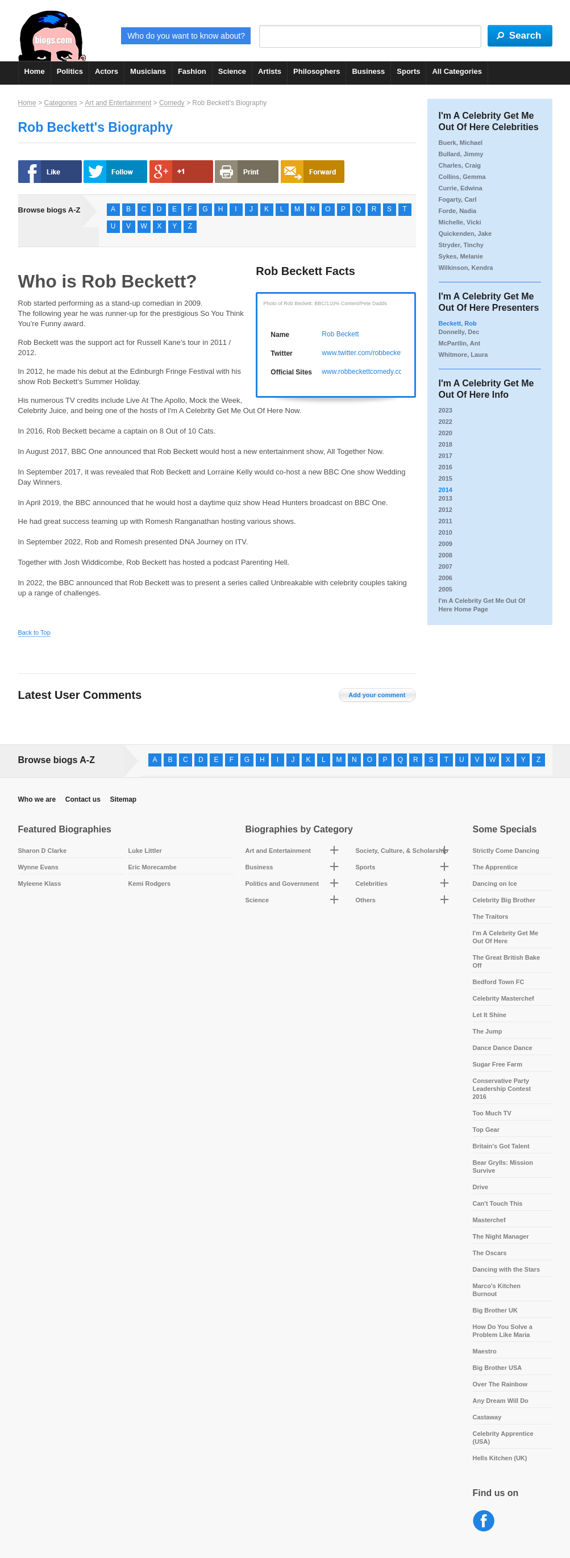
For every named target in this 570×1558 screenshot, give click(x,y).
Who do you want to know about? (186, 35)
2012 (445, 509)
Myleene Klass (39, 883)
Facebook (484, 1521)
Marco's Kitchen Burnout (497, 1289)
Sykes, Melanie (461, 256)
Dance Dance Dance (502, 1047)
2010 (445, 532)
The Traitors (491, 916)
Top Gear (486, 1129)
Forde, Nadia (458, 210)
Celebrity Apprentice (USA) (503, 1437)
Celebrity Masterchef (503, 998)
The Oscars (490, 1252)
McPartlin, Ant (460, 343)
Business (368, 71)
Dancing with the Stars (506, 1269)
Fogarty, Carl (458, 199)
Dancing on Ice (495, 883)
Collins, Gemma (462, 176)
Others (366, 900)
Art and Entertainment (118, 103)
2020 (445, 433)
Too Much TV (492, 1113)
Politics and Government (282, 883)
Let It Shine (489, 1014)
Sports (408, 71)
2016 (445, 467)
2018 (445, 444)
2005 (445, 589)
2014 (445, 489)
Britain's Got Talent (501, 1146)
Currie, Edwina (460, 188)
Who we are (37, 799)
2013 (445, 498)
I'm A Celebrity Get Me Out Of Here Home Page (482, 605)
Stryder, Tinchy (461, 244)
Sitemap (123, 799)
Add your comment (376, 694)
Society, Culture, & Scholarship (402, 850)
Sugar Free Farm (497, 1064)
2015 (445, 478)
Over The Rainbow (500, 1384)
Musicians (148, 71)
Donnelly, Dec (459, 331)
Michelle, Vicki (460, 222)
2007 (445, 566)
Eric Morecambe (152, 867)
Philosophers (316, 71)
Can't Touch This (498, 1203)
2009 (445, 543)
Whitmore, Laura (463, 354)
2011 (445, 521)
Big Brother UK (495, 1310)
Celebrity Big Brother (504, 900)
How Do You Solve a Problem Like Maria (502, 1330)
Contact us (83, 799)
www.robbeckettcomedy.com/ (366, 372)
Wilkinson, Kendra (466, 267)
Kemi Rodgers (149, 883)
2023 (445, 410)
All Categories (456, 71)
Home (34, 71)
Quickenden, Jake (465, 233)
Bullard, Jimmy (461, 154)
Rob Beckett (340, 334)
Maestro (485, 1351)
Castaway (487, 1417)
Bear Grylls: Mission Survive (503, 1166)
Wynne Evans (38, 867)
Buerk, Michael (461, 142)
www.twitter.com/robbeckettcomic (372, 353)
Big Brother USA (497, 1367)
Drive (481, 1187)
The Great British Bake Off (506, 961)
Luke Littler (145, 850)
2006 (445, 577)
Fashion (192, 71)
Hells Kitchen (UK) (500, 1458)
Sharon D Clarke (42, 850)
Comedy (172, 103)
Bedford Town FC (499, 981)
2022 (445, 421)
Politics (70, 71)
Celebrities (372, 883)
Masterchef (489, 1220)
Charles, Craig (460, 165)
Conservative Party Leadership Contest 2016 (502, 1088)
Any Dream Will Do (501, 1400)
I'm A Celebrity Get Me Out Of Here (506, 937)
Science (232, 71)
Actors (106, 71)
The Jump (487, 1031)
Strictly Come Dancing (506, 850)
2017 (445, 455)
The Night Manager (501, 1236)
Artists (269, 71)
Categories (60, 103)
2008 (445, 555)
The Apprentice (495, 867)
